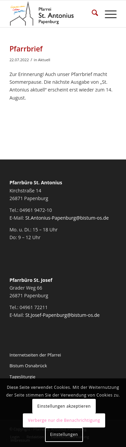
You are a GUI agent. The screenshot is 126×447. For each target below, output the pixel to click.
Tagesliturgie (22, 377)
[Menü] (107, 13)
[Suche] (91, 13)
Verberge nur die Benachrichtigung (64, 420)
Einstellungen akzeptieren (64, 406)
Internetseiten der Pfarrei (35, 355)
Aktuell (44, 59)
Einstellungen (64, 434)
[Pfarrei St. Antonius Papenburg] (52, 13)
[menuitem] (91, 13)
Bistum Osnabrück (28, 366)
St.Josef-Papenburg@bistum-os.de (62, 315)
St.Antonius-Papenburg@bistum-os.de (67, 218)
